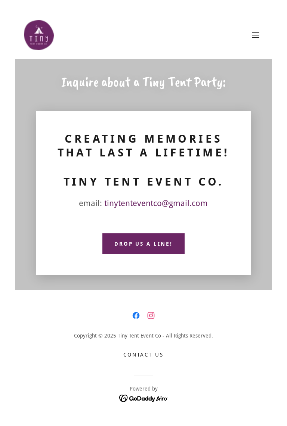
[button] (255, 35)
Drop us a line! (143, 244)
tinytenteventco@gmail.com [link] (156, 203)
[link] (39, 35)
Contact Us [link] (143, 355)
